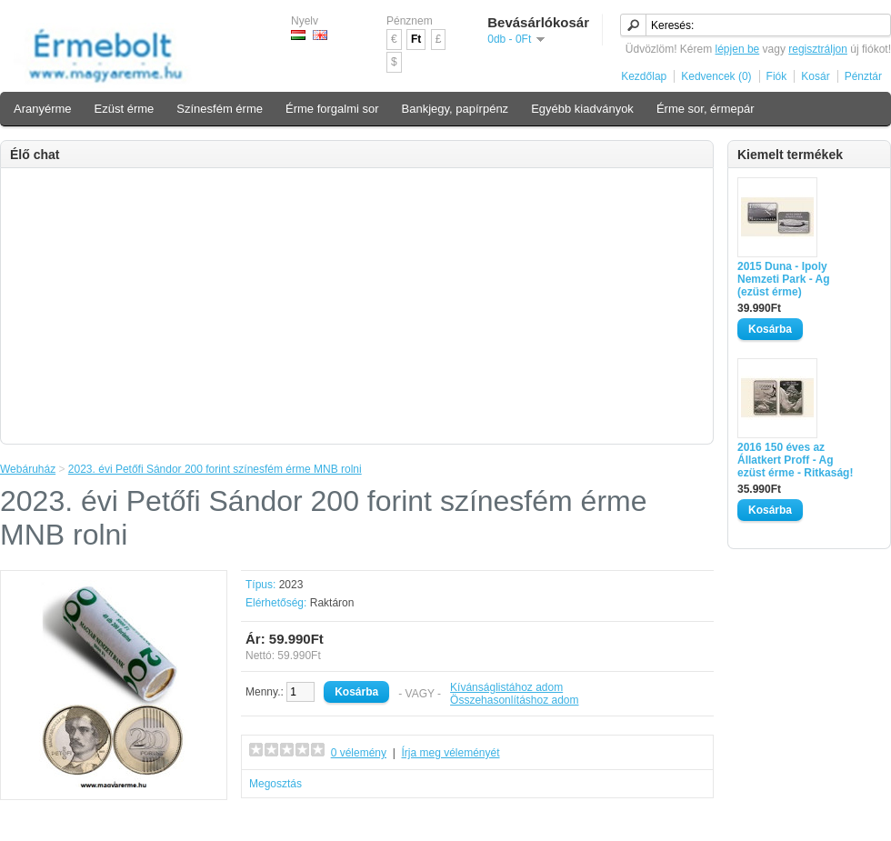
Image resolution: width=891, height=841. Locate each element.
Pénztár (863, 76)
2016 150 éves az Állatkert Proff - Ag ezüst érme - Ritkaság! (795, 460)
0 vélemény (358, 752)
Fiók (776, 76)
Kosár (815, 76)
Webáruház (27, 469)
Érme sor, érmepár (705, 108)
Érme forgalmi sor (332, 108)
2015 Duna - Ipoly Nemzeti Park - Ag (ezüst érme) (783, 279)
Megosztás (275, 783)
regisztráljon (817, 49)
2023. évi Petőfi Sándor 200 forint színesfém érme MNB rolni (215, 469)
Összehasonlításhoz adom (514, 700)
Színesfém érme (219, 108)
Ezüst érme (125, 108)
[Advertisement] (356, 304)
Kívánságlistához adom (506, 687)
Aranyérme (43, 108)
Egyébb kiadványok (582, 108)
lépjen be (738, 49)
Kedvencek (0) (716, 76)
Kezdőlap (643, 76)
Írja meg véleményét (451, 752)
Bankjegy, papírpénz (455, 108)
